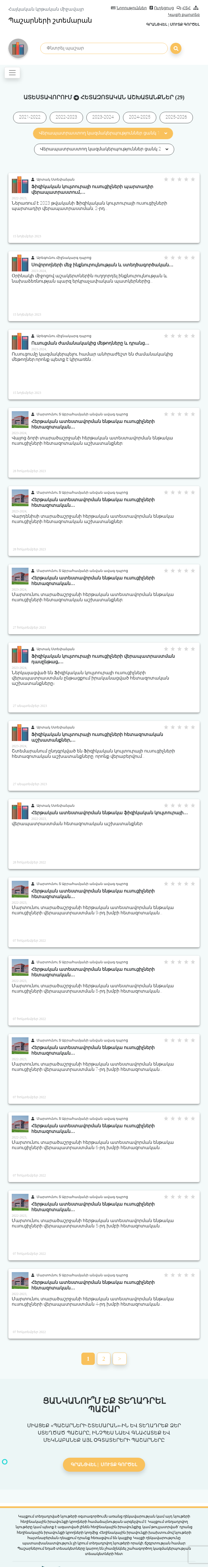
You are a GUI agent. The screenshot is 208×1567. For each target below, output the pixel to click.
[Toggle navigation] (12, 72)
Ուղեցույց (162, 8)
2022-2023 (66, 117)
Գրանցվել (156, 24)
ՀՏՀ (184, 8)
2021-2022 (30, 117)
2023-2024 (103, 117)
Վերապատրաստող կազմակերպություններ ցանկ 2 (104, 149)
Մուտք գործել (185, 24)
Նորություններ (129, 8)
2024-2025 (139, 117)
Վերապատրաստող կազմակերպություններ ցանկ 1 (103, 133)
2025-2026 (176, 117)
